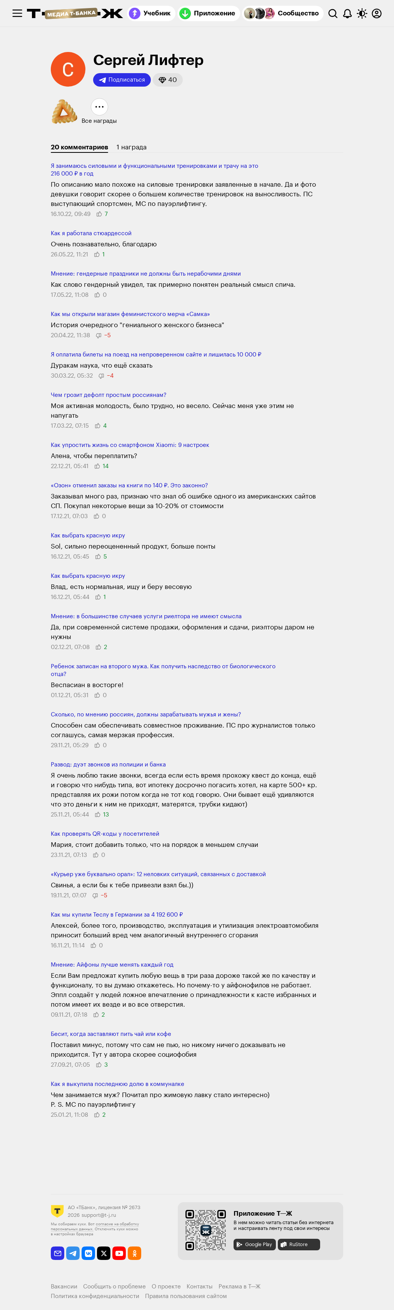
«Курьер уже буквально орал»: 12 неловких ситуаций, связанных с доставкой (158, 874)
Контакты (200, 1287)
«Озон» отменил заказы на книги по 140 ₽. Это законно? (129, 486)
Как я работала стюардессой (91, 233)
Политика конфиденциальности (95, 1296)
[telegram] (73, 1253)
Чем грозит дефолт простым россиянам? (109, 395)
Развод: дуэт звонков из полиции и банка (108, 765)
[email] (57, 1253)
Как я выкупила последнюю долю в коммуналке (117, 1084)
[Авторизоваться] (376, 13)
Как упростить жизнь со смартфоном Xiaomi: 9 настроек (130, 445)
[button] (168, 80)
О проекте (166, 1287)
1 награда (132, 147)
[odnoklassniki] (134, 1253)
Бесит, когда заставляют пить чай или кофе (111, 1034)
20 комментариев (79, 147)
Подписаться (122, 80)
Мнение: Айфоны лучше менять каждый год (112, 965)
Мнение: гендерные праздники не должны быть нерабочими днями (146, 274)
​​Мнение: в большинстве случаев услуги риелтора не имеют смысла (146, 616)
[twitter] (103, 1253)
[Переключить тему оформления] (362, 13)
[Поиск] (333, 13)
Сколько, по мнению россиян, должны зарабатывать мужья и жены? (146, 715)
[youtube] (119, 1253)
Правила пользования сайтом (186, 1296)
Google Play (253, 1244)
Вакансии (64, 1287)
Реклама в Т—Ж (239, 1287)
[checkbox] (17, 13)
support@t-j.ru (99, 1215)
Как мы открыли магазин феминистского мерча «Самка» (130, 314)
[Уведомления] (347, 13)
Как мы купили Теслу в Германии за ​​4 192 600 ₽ (117, 915)
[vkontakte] (88, 1253)
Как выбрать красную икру (88, 536)
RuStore (293, 1244)
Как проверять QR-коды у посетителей (105, 834)
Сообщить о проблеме (114, 1287)
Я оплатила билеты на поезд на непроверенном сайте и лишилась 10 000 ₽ (156, 355)
